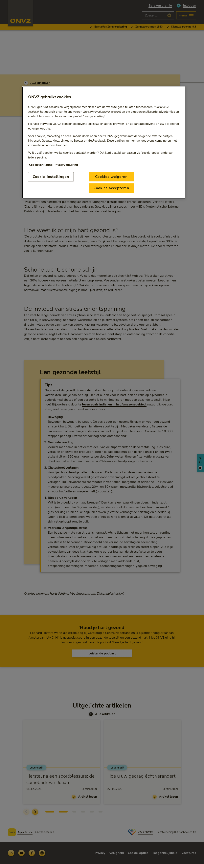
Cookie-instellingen (51, 176)
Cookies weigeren (111, 176)
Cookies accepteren (111, 188)
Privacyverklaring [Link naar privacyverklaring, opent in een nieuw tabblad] (66, 165)
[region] (103, 142)
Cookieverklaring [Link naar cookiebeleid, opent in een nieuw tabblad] (41, 165)
